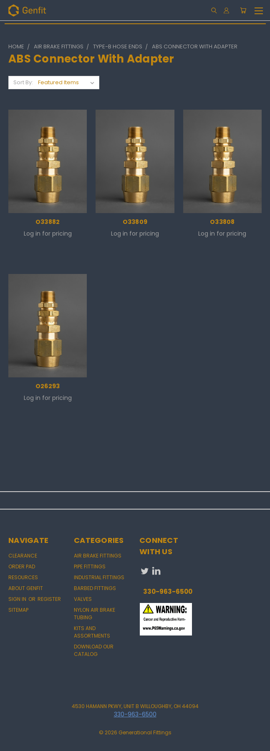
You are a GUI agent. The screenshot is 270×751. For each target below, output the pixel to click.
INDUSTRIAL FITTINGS (99, 577)
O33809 (135, 222)
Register (49, 599)
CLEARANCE (22, 555)
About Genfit (25, 588)
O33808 (222, 222)
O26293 (47, 386)
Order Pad (21, 566)
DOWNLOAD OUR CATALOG (94, 650)
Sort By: (23, 82)
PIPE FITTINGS (90, 566)
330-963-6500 (167, 591)
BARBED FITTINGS (95, 588)
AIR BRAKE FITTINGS (97, 555)
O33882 (47, 222)
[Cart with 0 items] (243, 10)
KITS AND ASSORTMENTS (92, 632)
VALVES (83, 599)
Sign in (18, 599)
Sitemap (18, 609)
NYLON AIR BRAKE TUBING (94, 613)
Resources (23, 577)
